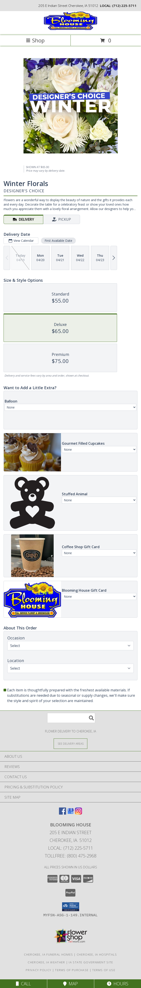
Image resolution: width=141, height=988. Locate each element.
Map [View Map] (70, 984)
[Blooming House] (70, 29)
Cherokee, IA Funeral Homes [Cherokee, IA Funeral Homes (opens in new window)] (48, 954)
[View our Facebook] (62, 813)
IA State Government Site (91, 962)
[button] (70, 906)
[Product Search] (71, 718)
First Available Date (58, 240)
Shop (35, 40)
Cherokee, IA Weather (46, 962)
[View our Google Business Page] (70, 813)
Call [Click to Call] (23, 984)
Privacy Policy (38, 970)
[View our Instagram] (78, 813)
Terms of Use (103, 970)
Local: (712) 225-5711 (70, 848)
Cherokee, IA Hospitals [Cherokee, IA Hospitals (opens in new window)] (97, 954)
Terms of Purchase (71, 970)
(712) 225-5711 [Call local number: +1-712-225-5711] (124, 5)
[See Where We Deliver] (70, 743)
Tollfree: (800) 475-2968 (70, 856)
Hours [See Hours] (117, 984)
